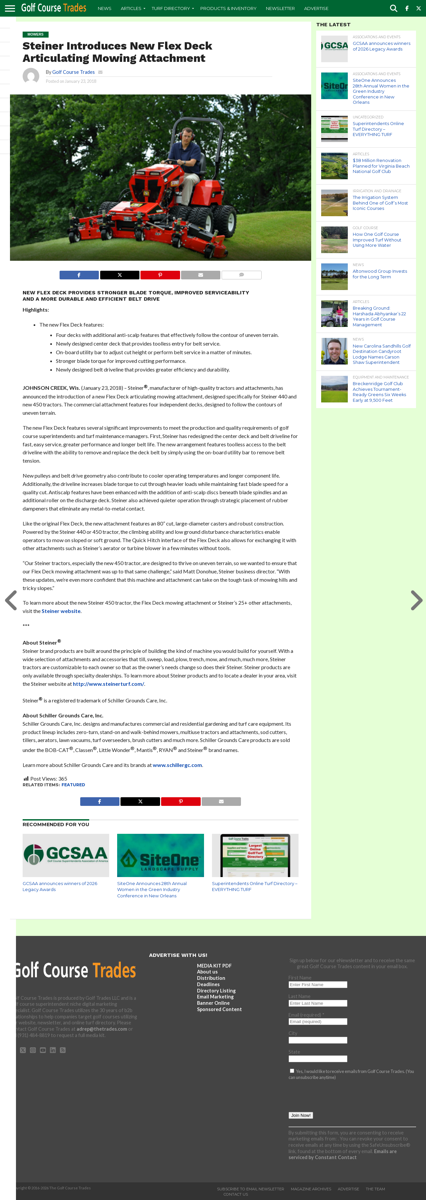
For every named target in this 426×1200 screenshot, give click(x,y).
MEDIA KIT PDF (214, 966)
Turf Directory (171, 8)
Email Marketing (215, 996)
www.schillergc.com (177, 765)
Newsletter (280, 8)
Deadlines (208, 984)
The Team (375, 1189)
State (294, 1052)
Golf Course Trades (73, 72)
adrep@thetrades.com (102, 1029)
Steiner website (61, 611)
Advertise (316, 8)
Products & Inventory (228, 8)
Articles (131, 8)
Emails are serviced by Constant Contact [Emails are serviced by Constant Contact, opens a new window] (343, 1154)
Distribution (211, 978)
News (104, 8)
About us (207, 972)
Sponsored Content (219, 1009)
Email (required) (306, 1015)
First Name (300, 977)
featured (73, 784)
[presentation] (339, 1099)
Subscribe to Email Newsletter (250, 1189)
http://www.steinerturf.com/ (108, 683)
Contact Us (236, 1194)
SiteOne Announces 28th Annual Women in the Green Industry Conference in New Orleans (152, 889)
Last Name (300, 996)
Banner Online (213, 1003)
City (293, 1033)
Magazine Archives (311, 1189)
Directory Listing (216, 990)
